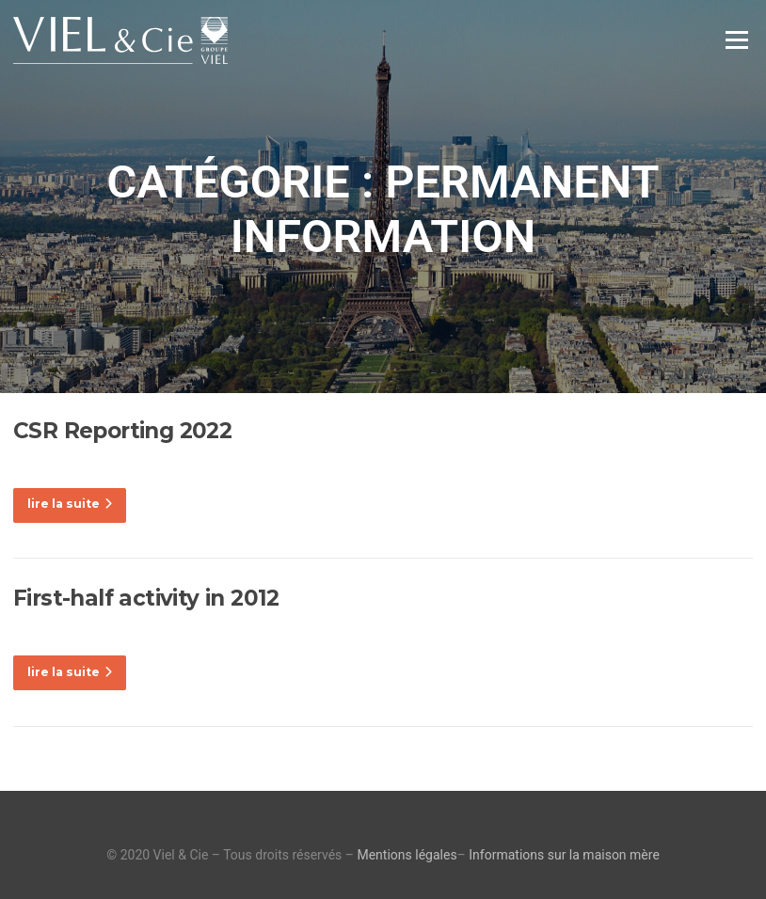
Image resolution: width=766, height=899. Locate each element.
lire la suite (69, 504)
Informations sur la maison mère (564, 854)
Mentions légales (406, 854)
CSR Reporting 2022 (122, 431)
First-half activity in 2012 (146, 598)
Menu (736, 39)
